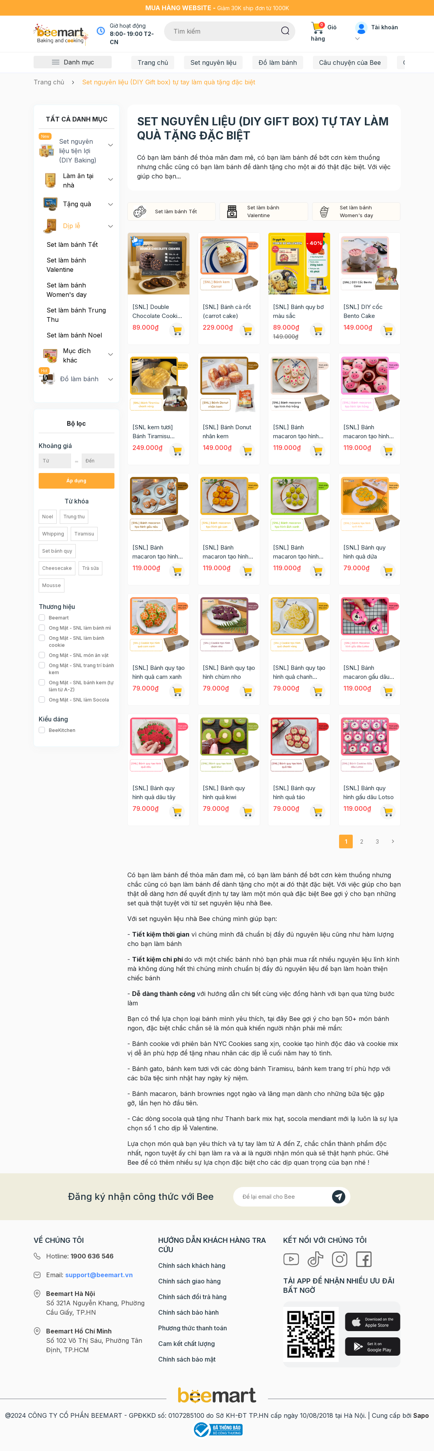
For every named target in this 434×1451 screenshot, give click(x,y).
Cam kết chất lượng (186, 1343)
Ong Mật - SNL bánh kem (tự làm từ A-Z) (76, 686)
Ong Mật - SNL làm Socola (74, 699)
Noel (47, 516)
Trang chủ (153, 62)
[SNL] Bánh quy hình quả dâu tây (153, 792)
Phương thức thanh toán (192, 1328)
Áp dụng (76, 481)
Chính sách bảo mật (187, 1359)
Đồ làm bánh (278, 62)
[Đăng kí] (339, 1197)
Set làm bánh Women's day (66, 289)
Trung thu (74, 516)
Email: (89, 1275)
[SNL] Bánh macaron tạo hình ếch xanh (296, 552)
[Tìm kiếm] (285, 30)
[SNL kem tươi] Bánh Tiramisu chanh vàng (152, 432)
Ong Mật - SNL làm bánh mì (75, 628)
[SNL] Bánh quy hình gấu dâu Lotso (368, 792)
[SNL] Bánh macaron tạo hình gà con (225, 552)
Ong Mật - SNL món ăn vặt (74, 655)
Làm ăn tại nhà (68, 180)
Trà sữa (90, 568)
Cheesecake (57, 568)
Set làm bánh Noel (74, 335)
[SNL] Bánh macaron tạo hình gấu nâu (155, 552)
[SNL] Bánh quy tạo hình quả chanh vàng (299, 672)
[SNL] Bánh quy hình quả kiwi (224, 792)
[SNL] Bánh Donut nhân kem (227, 431)
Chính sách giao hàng (189, 1281)
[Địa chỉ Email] (291, 1196)
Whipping (53, 534)
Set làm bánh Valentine (66, 264)
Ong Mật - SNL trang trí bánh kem (76, 669)
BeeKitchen (57, 730)
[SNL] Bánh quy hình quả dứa (364, 552)
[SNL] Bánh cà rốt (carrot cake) (227, 311)
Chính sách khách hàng (191, 1265)
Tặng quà (67, 204)
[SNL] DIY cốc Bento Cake (363, 311)
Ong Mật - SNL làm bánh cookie (76, 642)
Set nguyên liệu (213, 62)
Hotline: (80, 1256)
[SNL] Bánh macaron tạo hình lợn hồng (366, 432)
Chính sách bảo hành (188, 1312)
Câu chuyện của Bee (350, 62)
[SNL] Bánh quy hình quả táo (294, 792)
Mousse (51, 585)
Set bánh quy (57, 551)
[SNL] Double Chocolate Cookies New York (158, 311)
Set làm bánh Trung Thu (76, 314)
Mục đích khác (67, 355)
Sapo (421, 1415)
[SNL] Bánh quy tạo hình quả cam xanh (158, 672)
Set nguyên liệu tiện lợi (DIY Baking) (67, 150)
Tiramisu (84, 534)
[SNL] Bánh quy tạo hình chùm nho (229, 672)
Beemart (54, 617)
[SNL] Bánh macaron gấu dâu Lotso (366, 672)
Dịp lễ (61, 226)
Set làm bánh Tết (72, 244)
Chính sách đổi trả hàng (192, 1297)
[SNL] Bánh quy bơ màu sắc (298, 311)
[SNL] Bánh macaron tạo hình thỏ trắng (296, 432)
